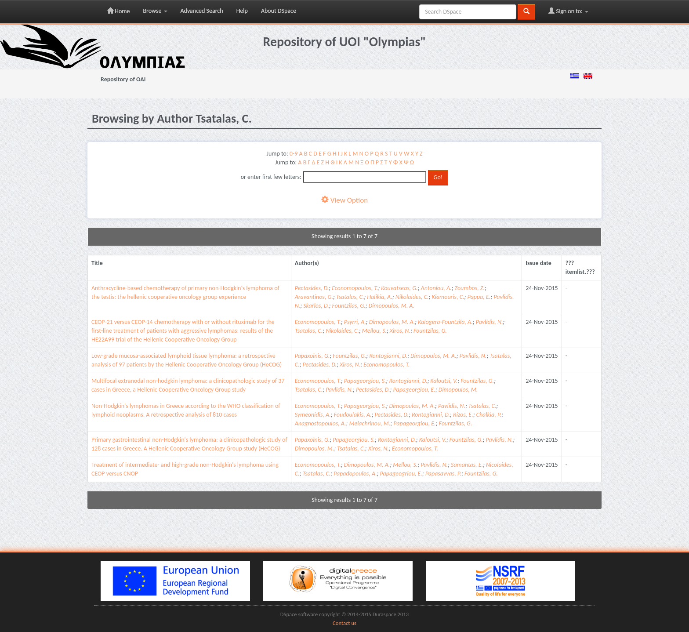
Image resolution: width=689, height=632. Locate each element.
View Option (344, 200)
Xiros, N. (400, 330)
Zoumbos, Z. (470, 288)
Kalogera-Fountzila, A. (445, 322)
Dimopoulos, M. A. (392, 305)
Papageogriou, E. (401, 473)
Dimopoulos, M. (458, 389)
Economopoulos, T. (355, 288)
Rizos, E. (463, 414)
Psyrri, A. (355, 322)
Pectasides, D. (312, 288)
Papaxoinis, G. (312, 356)
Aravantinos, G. (314, 297)
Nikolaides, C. (412, 297)
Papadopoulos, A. (355, 473)
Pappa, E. (478, 297)
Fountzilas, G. (349, 305)
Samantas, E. (467, 465)
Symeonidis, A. (313, 414)
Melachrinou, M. (369, 423)
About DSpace (278, 11)
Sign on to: (568, 11)
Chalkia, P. (488, 414)
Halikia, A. (379, 297)
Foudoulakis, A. (353, 414)
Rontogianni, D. (388, 356)
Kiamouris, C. (448, 297)
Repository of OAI (123, 79)
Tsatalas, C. (350, 297)
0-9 (293, 153)
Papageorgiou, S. (365, 381)
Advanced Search (202, 11)
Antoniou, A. (436, 288)
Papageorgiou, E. (414, 389)
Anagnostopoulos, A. (320, 423)
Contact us (344, 623)
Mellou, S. (374, 330)
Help (242, 11)
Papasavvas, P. (443, 473)
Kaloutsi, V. (443, 381)
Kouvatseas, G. (399, 288)
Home (118, 11)
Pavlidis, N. (489, 322)
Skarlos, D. (316, 305)
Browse (155, 11)
